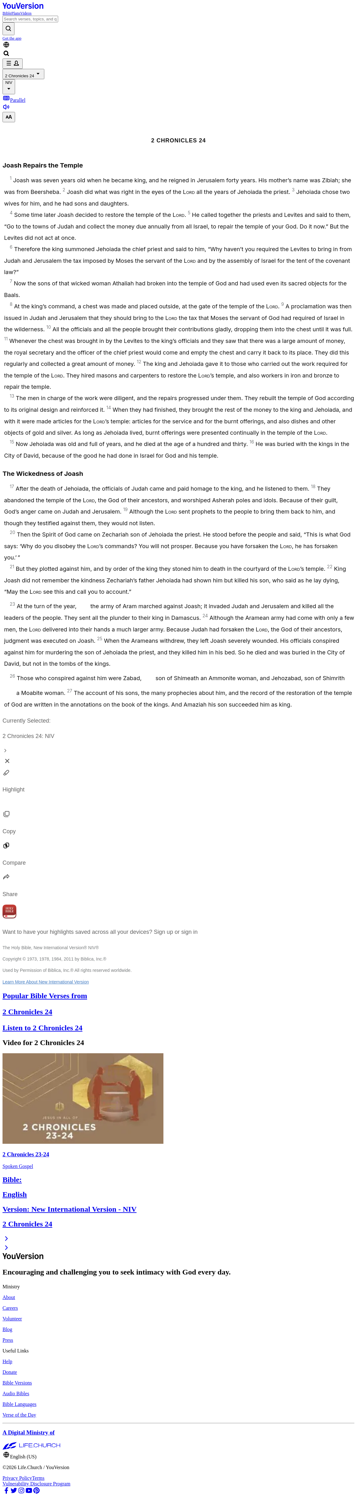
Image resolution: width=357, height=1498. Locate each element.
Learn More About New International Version (46, 981)
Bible (7, 13)
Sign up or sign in (176, 932)
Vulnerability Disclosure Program (36, 1483)
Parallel (14, 100)
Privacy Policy (17, 1478)
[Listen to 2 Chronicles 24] (6, 109)
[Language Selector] (178, 45)
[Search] (30, 19)
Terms (38, 1478)
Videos (25, 13)
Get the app (12, 38)
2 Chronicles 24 (23, 74)
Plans (15, 13)
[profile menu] (13, 63)
